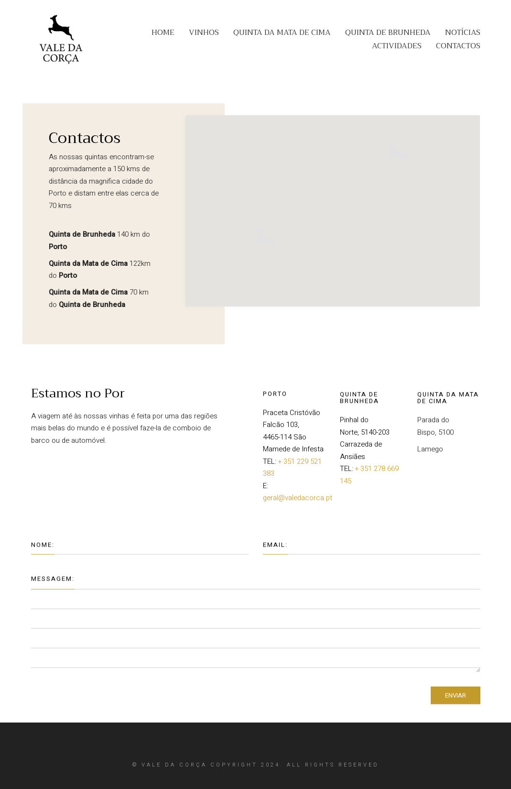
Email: (275, 548)
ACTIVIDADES (397, 46)
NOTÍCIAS (462, 32)
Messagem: (53, 583)
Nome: (42, 548)
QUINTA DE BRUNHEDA (388, 32)
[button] (399, 146)
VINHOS (204, 32)
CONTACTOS (458, 46)
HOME (163, 32)
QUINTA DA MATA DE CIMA (282, 32)
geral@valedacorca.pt (297, 502)
